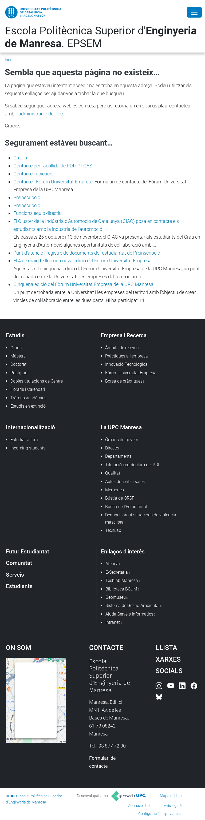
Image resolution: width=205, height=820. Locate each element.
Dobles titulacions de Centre (36, 381)
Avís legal (171, 805)
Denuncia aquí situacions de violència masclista (140, 518)
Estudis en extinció (28, 406)
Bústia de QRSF (119, 498)
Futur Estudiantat (27, 551)
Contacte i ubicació (33, 173)
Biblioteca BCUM (121, 589)
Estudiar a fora (24, 439)
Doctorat (18, 364)
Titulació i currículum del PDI (132, 464)
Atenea (112, 563)
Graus (16, 347)
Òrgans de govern (121, 439)
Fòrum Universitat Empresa (130, 372)
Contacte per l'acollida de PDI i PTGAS (52, 165)
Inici (8, 60)
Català (20, 157)
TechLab (113, 530)
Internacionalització (30, 427)
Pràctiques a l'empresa (126, 356)
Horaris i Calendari (27, 389)
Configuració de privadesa (160, 813)
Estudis (15, 335)
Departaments (118, 456)
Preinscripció (26, 197)
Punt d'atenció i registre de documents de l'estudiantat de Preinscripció (86, 253)
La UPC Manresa (121, 427)
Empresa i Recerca (124, 335)
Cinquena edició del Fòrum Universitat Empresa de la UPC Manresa (83, 284)
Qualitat (112, 473)
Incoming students (27, 448)
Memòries (114, 489)
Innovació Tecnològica (126, 364)
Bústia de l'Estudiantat (126, 506)
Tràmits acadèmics (28, 397)
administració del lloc (40, 113)
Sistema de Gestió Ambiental (132, 605)
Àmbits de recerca (122, 347)
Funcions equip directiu (37, 213)
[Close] (194, 12)
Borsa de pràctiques (124, 381)
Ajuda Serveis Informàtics (129, 614)
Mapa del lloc (171, 796)
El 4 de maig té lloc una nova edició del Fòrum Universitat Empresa (82, 260)
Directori (113, 448)
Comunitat (19, 563)
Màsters (18, 356)
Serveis (15, 574)
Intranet (112, 622)
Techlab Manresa (121, 580)
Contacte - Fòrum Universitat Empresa (53, 181)
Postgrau (18, 372)
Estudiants (19, 586)
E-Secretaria (116, 572)
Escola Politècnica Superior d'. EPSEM (100, 37)
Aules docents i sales (125, 481)
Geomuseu (115, 597)
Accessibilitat (139, 805)
